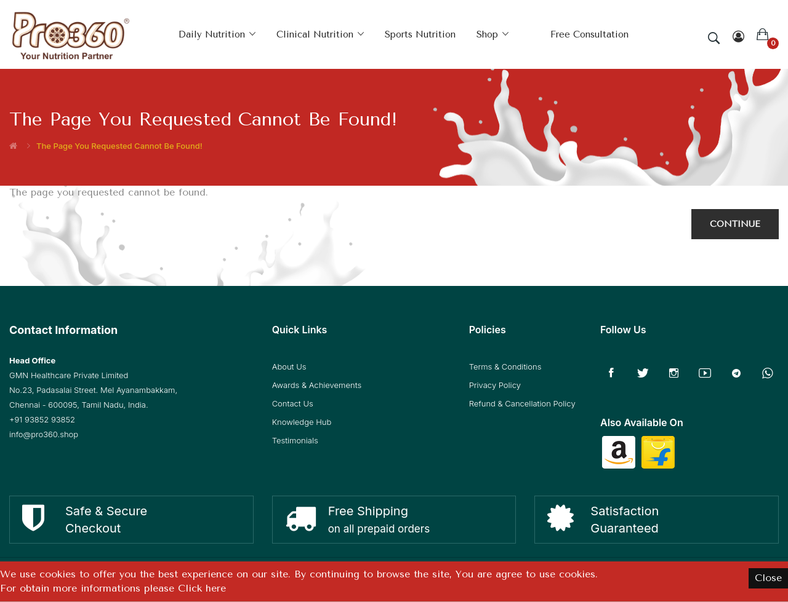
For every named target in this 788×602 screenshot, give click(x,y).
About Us (289, 366)
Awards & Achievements (316, 385)
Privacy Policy (495, 385)
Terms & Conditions (505, 366)
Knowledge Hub (302, 422)
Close (768, 578)
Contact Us (292, 403)
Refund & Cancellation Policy (522, 403)
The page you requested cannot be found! (119, 146)
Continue (735, 224)
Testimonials (295, 440)
